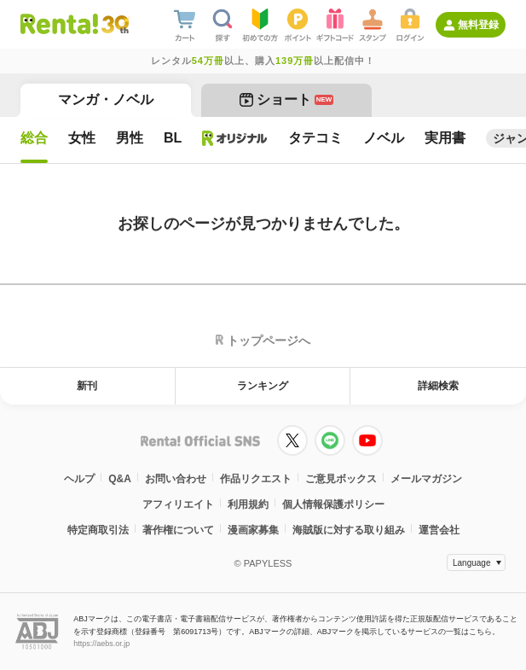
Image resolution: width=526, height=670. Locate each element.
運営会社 (439, 530)
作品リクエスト (256, 479)
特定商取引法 (98, 530)
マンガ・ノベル (105, 99)
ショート (287, 99)
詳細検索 (438, 386)
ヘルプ (79, 479)
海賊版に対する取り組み (348, 530)
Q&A (119, 479)
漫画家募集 (253, 530)
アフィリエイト (178, 504)
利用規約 (248, 504)
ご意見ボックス (341, 479)
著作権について (178, 530)
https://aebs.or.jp (101, 643)
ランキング (262, 386)
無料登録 (478, 25)
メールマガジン (426, 479)
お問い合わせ (175, 479)
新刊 (87, 386)
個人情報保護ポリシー (333, 504)
